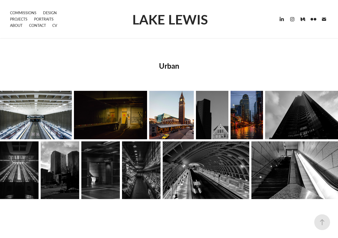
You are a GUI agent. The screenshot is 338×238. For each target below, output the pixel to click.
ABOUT (16, 25)
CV (54, 25)
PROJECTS (18, 19)
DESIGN (50, 12)
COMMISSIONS (23, 12)
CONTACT (37, 25)
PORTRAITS (44, 19)
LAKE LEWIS (170, 19)
